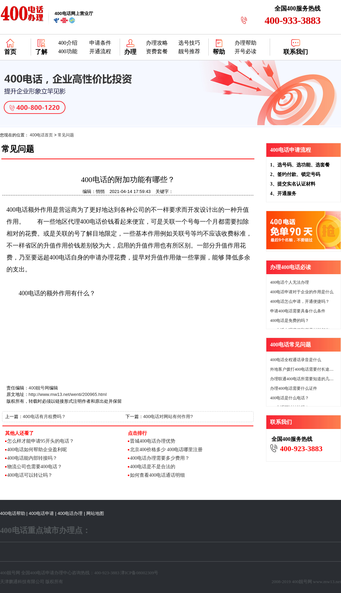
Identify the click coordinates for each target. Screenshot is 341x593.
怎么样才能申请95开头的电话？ (40, 441)
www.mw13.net (327, 581)
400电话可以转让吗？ (30, 475)
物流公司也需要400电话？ (34, 466)
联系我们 (295, 51)
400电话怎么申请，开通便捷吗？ (299, 301)
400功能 (67, 51)
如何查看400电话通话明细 (157, 475)
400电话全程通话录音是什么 (295, 359)
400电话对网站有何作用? (168, 416)
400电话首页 (41, 135)
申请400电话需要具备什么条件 (297, 311)
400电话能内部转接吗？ (32, 458)
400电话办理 (70, 513)
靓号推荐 (189, 51)
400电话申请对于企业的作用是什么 (301, 292)
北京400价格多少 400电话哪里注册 (166, 449)
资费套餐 (157, 51)
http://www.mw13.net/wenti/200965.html (68, 394)
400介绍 (67, 43)
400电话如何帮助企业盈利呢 (37, 449)
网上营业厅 (74, 13)
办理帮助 (245, 43)
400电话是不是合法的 (152, 466)
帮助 (219, 51)
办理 (130, 51)
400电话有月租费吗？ (44, 416)
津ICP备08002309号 (139, 572)
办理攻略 (157, 43)
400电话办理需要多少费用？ (160, 458)
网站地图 (95, 513)
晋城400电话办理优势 (152, 441)
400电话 (38, 572)
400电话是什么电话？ (289, 398)
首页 (10, 51)
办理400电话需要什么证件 (293, 388)
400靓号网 (39, 387)
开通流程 (100, 51)
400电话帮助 (12, 513)
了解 (41, 51)
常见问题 (66, 135)
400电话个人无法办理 (289, 282)
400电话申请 (41, 513)
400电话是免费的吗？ (289, 320)
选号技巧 (189, 43)
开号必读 (245, 51)
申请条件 (100, 43)
